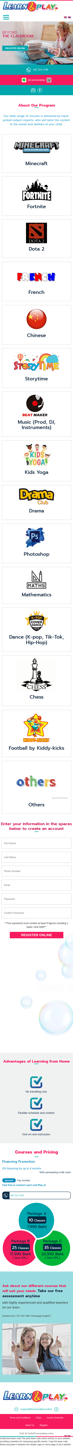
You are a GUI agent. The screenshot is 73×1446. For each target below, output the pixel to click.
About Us (29, 1425)
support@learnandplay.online (33, 1409)
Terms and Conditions (20, 1417)
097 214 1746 (40, 69)
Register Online (15, 48)
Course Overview (55, 1417)
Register (44, 1425)
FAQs (38, 1417)
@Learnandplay (36, 80)
